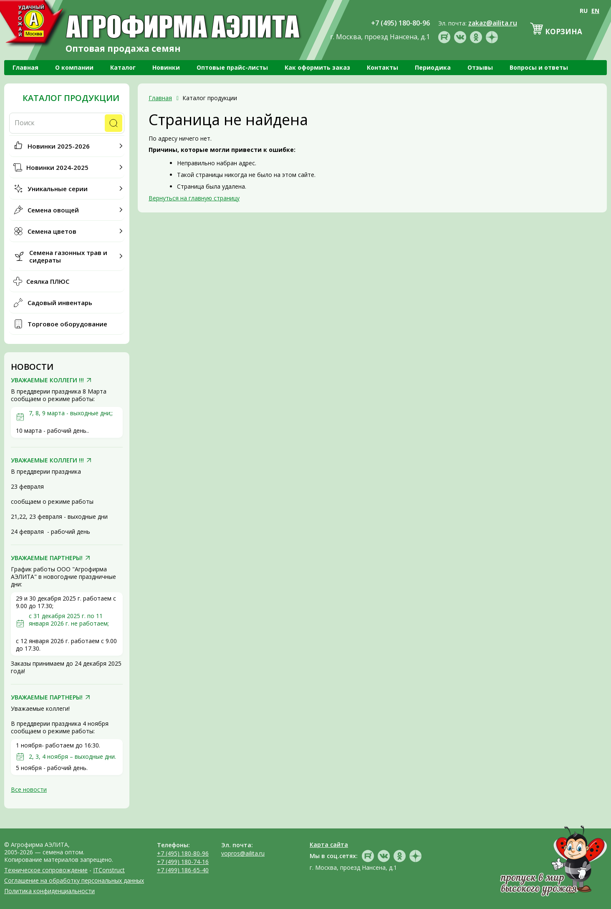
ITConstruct (109, 870)
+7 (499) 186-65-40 (183, 870)
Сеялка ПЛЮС (47, 281)
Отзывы (480, 67)
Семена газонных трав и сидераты (68, 256)
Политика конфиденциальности (49, 891)
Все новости (29, 789)
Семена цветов (52, 231)
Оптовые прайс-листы (232, 67)
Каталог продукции (71, 98)
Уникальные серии (58, 188)
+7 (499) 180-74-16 (183, 862)
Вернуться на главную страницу (194, 198)
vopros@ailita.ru (243, 853)
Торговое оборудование (67, 324)
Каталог (123, 67)
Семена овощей (53, 210)
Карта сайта (329, 844)
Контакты (382, 67)
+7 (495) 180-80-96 (183, 853)
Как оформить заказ (317, 67)
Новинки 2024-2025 (57, 167)
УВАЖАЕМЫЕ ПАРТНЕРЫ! (47, 558)
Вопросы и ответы (539, 67)
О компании (74, 67)
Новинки (166, 67)
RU (584, 11)
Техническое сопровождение (46, 870)
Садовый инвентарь (60, 302)
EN (595, 11)
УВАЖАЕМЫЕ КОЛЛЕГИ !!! (47, 380)
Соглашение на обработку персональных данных (74, 880)
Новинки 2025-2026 (59, 146)
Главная (25, 67)
